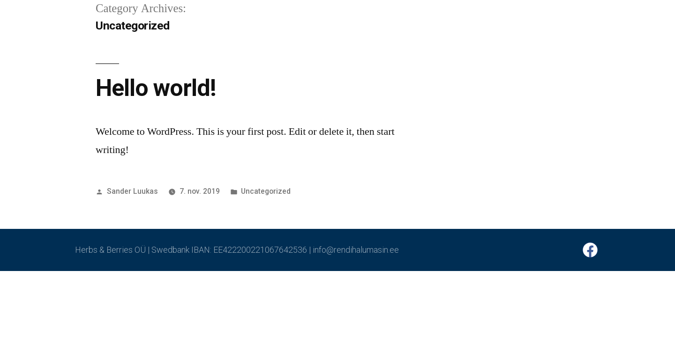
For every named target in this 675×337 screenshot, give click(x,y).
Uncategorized (266, 191)
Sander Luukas (132, 191)
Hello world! (156, 88)
